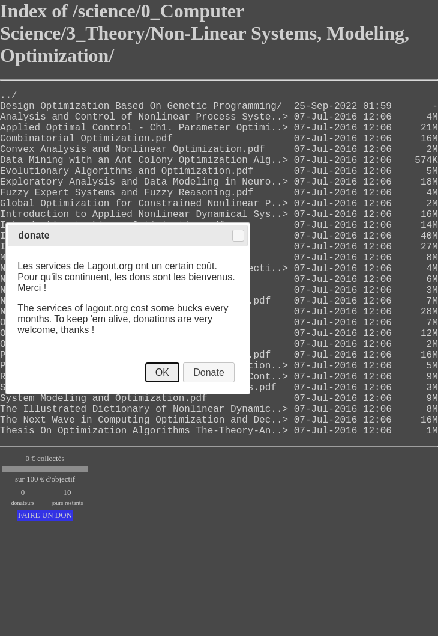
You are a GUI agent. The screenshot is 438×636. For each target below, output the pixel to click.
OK (162, 372)
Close (238, 236)
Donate (208, 372)
